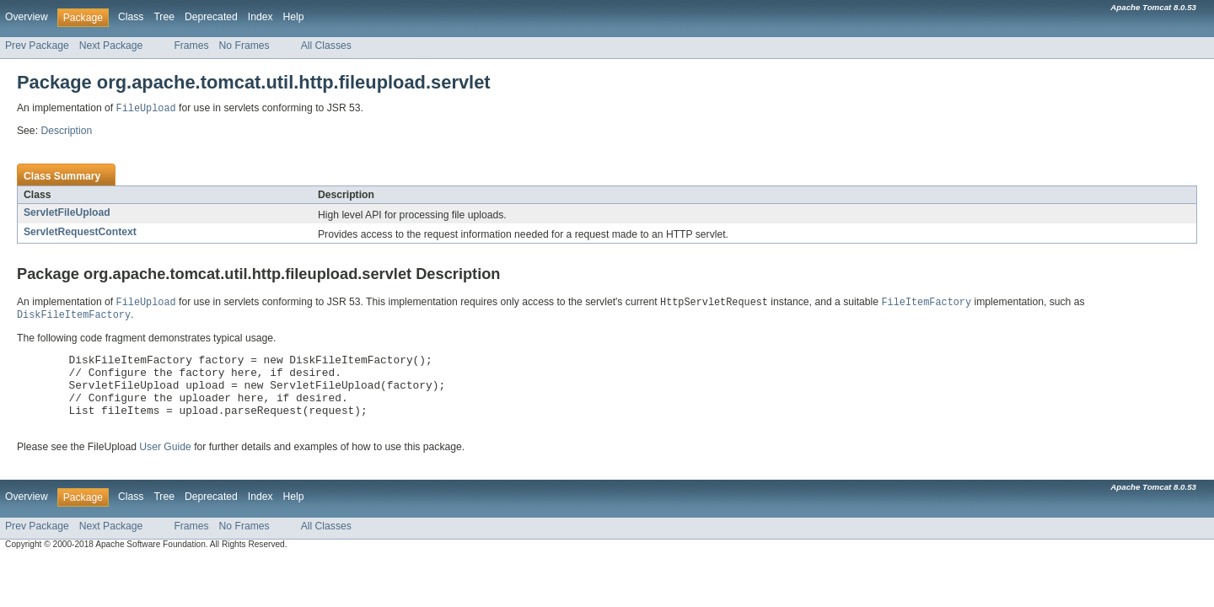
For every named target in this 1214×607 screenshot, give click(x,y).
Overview (26, 17)
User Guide (165, 464)
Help (293, 17)
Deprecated (211, 17)
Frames (191, 45)
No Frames (244, 45)
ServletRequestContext (80, 233)
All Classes (326, 45)
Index (260, 17)
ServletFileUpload (67, 213)
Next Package (111, 45)
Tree (164, 17)
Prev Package (37, 45)
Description (66, 131)
